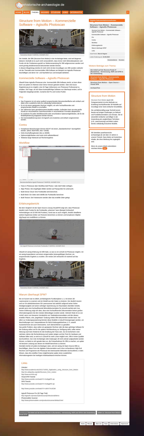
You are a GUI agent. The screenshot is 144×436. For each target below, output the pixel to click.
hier (105, 148)
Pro (93, 37)
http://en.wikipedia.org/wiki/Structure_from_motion (38, 372)
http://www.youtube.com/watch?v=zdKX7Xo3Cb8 (38, 388)
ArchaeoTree (95, 88)
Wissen (45, 12)
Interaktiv (76, 12)
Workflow (94, 42)
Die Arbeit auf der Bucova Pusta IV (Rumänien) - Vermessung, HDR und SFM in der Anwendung (106, 71)
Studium (55, 12)
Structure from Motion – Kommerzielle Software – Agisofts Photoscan (106, 31)
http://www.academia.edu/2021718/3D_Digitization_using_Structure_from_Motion (49, 370)
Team (106, 424)
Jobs (65, 12)
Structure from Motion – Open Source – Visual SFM (105, 83)
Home (18, 12)
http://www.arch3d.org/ (29, 374)
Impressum (124, 424)
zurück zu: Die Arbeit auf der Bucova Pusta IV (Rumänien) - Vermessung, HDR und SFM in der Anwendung (57, 413)
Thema (35, 12)
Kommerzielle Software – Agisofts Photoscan (105, 34)
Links (93, 51)
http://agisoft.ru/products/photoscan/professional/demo (40, 396)
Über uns (99, 424)
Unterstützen (114, 424)
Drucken (121, 60)
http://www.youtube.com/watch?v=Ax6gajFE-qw (38, 379)
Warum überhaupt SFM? (99, 48)
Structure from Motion (98, 100)
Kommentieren (112, 60)
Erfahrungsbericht (97, 45)
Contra (94, 40)
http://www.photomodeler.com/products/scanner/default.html (42, 400)
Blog (26, 12)
